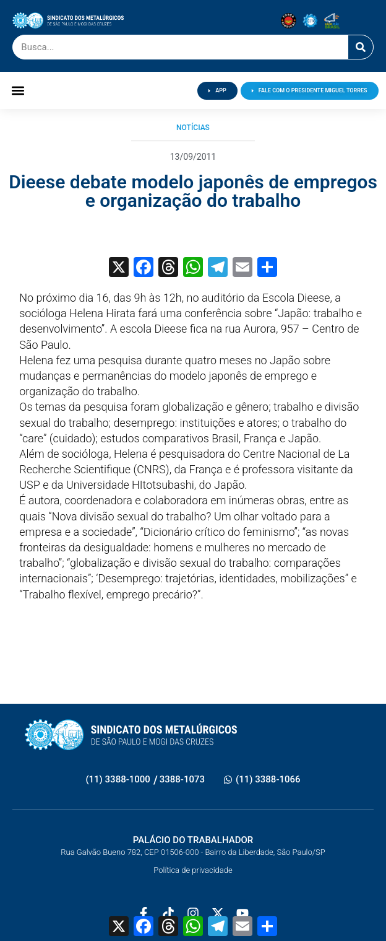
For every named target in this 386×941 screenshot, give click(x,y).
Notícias (193, 127)
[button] (17, 91)
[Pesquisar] (360, 47)
